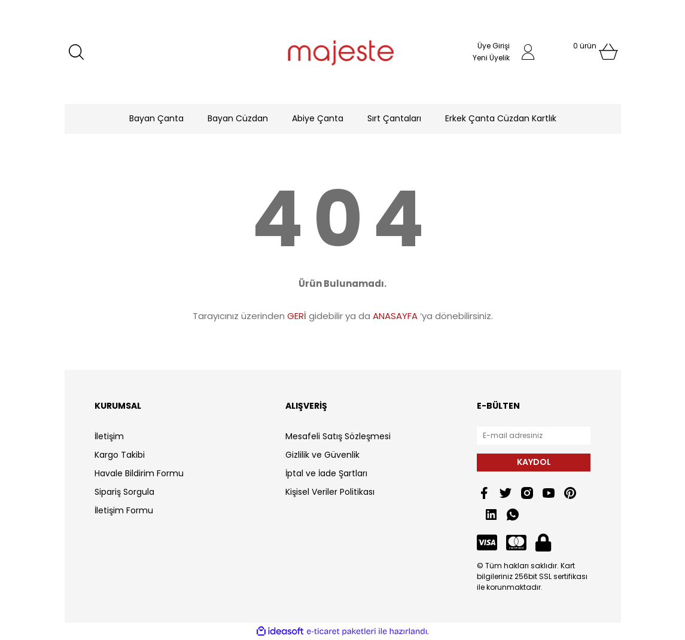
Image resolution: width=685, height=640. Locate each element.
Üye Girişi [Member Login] (493, 46)
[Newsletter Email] (533, 436)
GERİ (296, 316)
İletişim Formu (124, 510)
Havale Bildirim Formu (139, 473)
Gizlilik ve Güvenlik (322, 455)
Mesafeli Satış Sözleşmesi (338, 436)
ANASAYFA (395, 316)
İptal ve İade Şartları (326, 473)
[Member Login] (528, 52)
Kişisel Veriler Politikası (330, 492)
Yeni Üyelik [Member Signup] (491, 58)
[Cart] (584, 52)
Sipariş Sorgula (124, 492)
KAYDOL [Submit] (534, 462)
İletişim (109, 436)
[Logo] (342, 52)
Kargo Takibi (120, 455)
